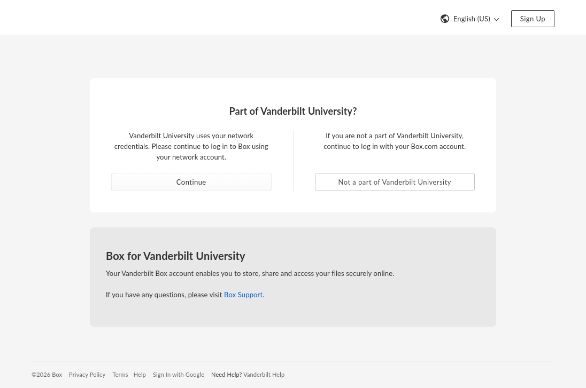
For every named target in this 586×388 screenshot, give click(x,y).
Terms (120, 374)
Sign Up (532, 18)
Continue (191, 182)
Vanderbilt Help (263, 374)
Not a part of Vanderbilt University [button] (394, 182)
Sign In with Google (178, 374)
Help (140, 374)
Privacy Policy (87, 374)
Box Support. (244, 294)
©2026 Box (47, 374)
